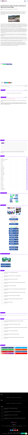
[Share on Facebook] (4, 64)
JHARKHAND (14, 169)
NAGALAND (14, 180)
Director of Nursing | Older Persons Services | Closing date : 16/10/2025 (12, 324)
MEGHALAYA (14, 178)
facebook (8, 347)
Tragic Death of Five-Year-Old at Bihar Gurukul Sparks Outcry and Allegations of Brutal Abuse (12, 151)
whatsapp (8, 349)
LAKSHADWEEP (14, 173)
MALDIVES (14, 175)
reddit (21, 349)
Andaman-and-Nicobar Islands (14, 159)
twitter (21, 347)
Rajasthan (14, 184)
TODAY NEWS (4, 4)
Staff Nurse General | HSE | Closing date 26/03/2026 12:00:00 (11, 272)
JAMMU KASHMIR (14, 168)
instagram (8, 353)
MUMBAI (14, 179)
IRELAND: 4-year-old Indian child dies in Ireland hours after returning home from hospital (14, 337)
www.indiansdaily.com (3, 63)
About (11, 432)
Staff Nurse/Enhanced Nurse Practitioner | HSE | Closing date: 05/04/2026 (12, 411)
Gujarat (14, 164)
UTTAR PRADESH (14, 188)
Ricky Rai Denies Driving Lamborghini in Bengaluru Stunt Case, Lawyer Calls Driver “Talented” (14, 292)
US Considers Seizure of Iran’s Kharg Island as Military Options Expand (12, 295)
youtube (21, 353)
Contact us (14, 432)
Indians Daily (3, 315)
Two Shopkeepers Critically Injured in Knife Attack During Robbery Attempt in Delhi (13, 298)
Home (1, 4)
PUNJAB (14, 183)
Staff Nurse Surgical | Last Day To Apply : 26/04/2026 (10, 285)
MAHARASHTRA (14, 174)
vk (21, 351)
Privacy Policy (18, 432)
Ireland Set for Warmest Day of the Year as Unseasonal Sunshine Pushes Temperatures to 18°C (14, 282)
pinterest (8, 351)
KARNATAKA (14, 170)
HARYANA (14, 165)
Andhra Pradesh (14, 160)
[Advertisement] (14, 54)
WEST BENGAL (14, 189)
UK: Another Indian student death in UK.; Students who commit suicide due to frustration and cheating (15, 327)
